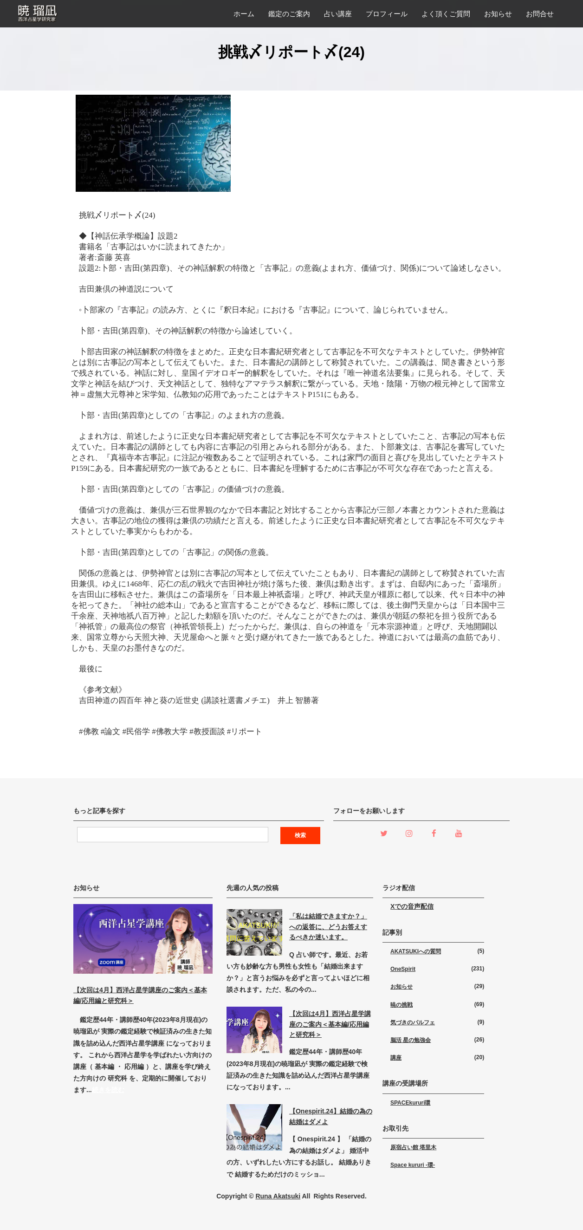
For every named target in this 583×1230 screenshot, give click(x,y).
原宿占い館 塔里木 (413, 1147)
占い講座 (338, 14)
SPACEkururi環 (410, 1103)
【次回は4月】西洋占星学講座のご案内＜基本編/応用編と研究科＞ (330, 1024)
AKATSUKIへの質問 (415, 951)
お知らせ (498, 14)
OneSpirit (402, 969)
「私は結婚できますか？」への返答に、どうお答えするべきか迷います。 (328, 926)
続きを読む (108, 1089)
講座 (396, 1057)
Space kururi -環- (412, 1165)
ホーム (243, 14)
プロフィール (387, 14)
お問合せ (540, 14)
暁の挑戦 (401, 1005)
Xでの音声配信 (412, 906)
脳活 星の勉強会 (410, 1040)
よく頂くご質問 (445, 14)
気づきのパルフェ (412, 1022)
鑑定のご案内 (289, 14)
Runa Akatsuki (277, 1196)
